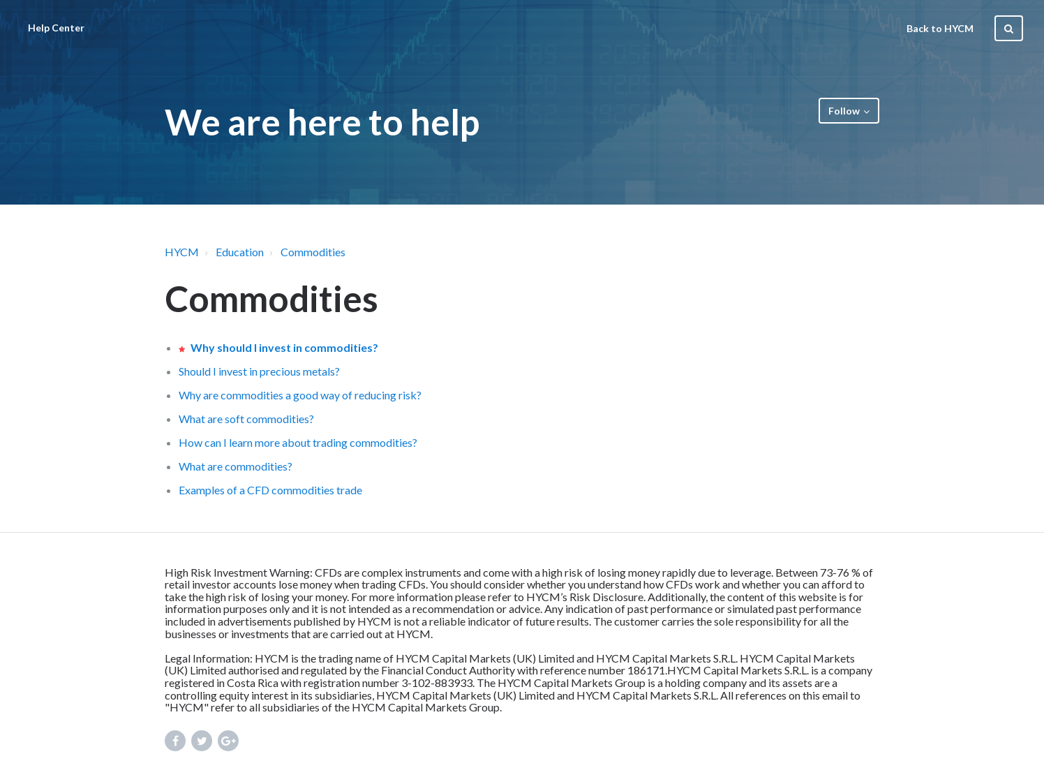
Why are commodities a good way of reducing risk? (300, 394)
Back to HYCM (940, 28)
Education (240, 251)
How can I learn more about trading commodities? (298, 442)
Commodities (313, 251)
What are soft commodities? (246, 418)
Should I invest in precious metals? (259, 371)
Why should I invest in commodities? (284, 347)
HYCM (182, 251)
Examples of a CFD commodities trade (270, 489)
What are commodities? (235, 466)
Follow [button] (844, 111)
